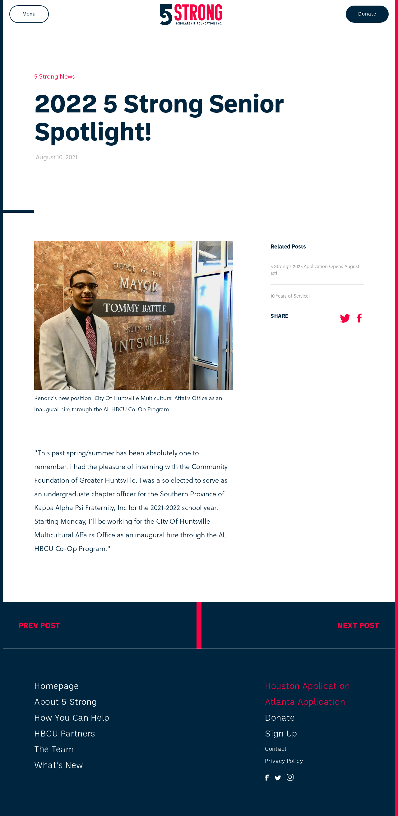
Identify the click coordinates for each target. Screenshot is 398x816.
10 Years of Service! (290, 295)
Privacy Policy (284, 760)
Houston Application (307, 685)
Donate (367, 13)
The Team (54, 748)
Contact (276, 748)
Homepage (56, 685)
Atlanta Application (305, 701)
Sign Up (281, 733)
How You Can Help (71, 717)
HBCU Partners (64, 733)
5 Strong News (54, 76)
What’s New (58, 764)
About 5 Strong (65, 701)
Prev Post (39, 625)
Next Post (358, 625)
